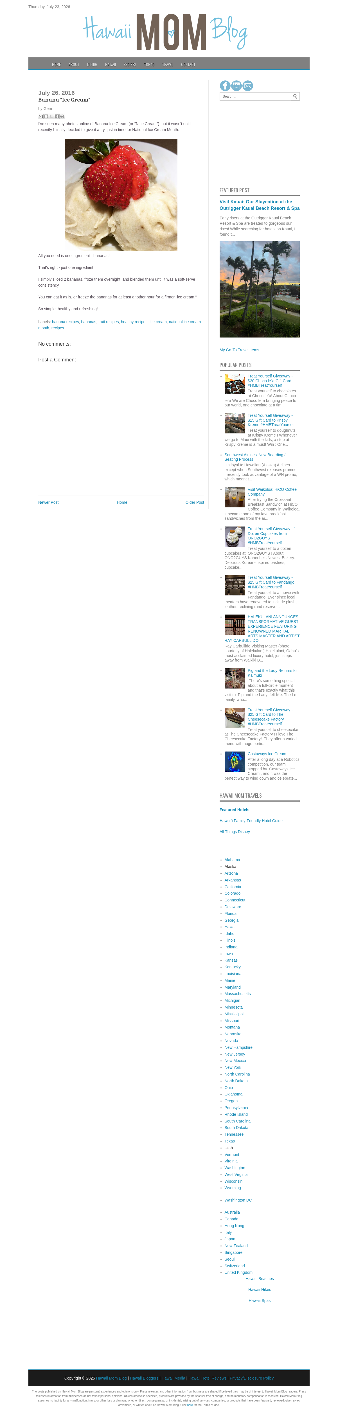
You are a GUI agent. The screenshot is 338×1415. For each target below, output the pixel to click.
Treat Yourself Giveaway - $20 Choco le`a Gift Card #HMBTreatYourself (270, 381)
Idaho (230, 933)
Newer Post (48, 502)
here (190, 1405)
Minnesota (234, 1007)
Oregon (231, 1101)
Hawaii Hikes (259, 1289)
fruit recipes (108, 322)
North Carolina (237, 1074)
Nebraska (233, 1034)
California (233, 887)
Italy (228, 1232)
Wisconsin (234, 1181)
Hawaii (110, 64)
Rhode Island (236, 1114)
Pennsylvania (236, 1107)
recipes (57, 328)
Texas (230, 1141)
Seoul (230, 1259)
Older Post (195, 502)
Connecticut (235, 900)
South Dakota (237, 1127)
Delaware (233, 907)
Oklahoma (234, 1094)
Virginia (231, 1161)
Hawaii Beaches (259, 1278)
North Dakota (236, 1081)
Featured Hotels (234, 809)
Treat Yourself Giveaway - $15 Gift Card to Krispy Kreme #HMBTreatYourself (271, 420)
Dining (92, 64)
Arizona (231, 873)
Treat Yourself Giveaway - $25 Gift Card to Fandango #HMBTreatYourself (271, 582)
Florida (231, 913)
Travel (167, 64)
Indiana (231, 947)
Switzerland (235, 1266)
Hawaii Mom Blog (111, 1378)
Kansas (231, 960)
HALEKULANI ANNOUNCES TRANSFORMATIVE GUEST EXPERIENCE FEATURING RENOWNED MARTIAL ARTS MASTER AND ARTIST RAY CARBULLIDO (262, 629)
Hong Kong (234, 1225)
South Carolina (238, 1121)
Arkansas (233, 880)
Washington (235, 1168)
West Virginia (236, 1174)
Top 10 (149, 64)
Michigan (232, 1000)
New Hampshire (239, 1047)
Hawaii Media (173, 1378)
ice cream (158, 322)
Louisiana (233, 973)
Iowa (229, 953)
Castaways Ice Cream (267, 754)
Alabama (232, 860)
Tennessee (234, 1134)
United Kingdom (239, 1272)
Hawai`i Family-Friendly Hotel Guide (251, 820)
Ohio (229, 1087)
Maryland (233, 987)
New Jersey (235, 1054)
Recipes (130, 64)
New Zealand (236, 1245)
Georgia (232, 920)
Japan (230, 1239)
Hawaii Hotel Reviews (207, 1378)
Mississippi (234, 1014)
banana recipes (65, 322)
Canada (231, 1219)
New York (233, 1067)
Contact (188, 64)
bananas (88, 322)
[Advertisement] (236, 143)
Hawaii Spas (260, 1300)
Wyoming (233, 1187)
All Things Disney (235, 831)
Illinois (230, 940)
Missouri (232, 1020)
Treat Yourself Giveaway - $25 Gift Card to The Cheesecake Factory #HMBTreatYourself (270, 717)
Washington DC (238, 1200)
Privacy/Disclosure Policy (252, 1378)
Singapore (234, 1252)
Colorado (233, 893)
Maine (230, 980)
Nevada (231, 1040)
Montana (232, 1027)
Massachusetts (238, 993)
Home (56, 64)
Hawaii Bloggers (144, 1378)
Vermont (232, 1154)
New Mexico (235, 1060)
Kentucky (233, 967)
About (74, 64)
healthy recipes (134, 322)
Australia (232, 1212)
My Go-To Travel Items (239, 350)
